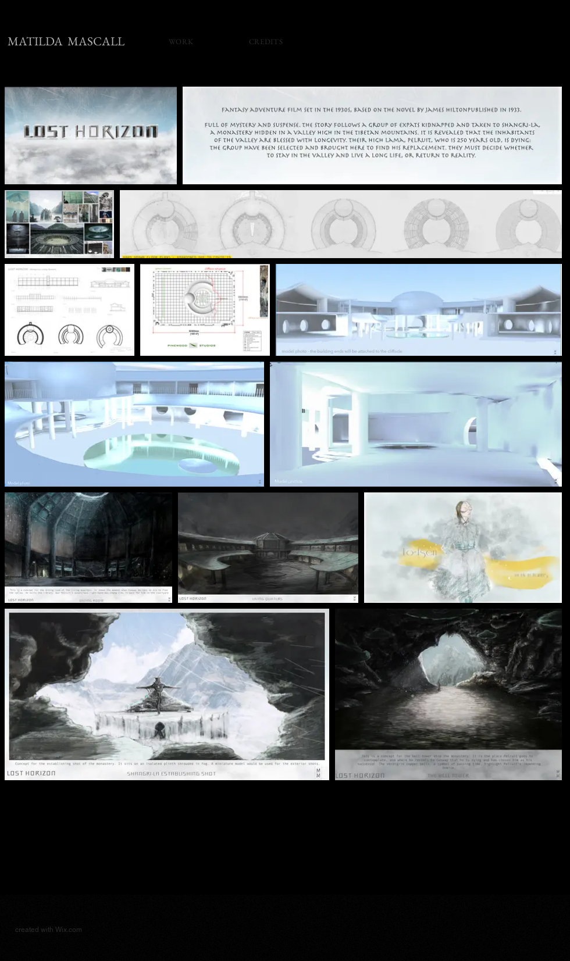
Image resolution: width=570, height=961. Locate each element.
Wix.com (68, 930)
